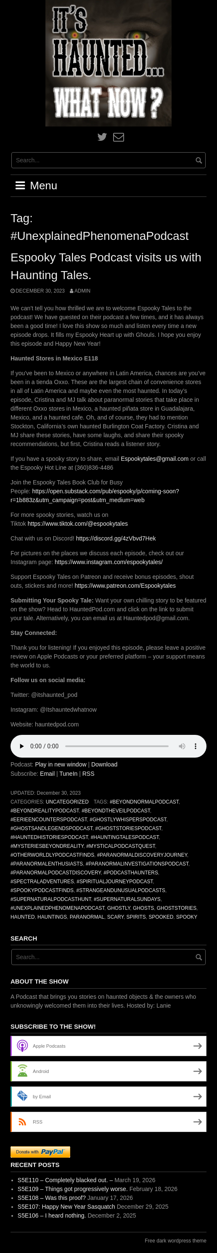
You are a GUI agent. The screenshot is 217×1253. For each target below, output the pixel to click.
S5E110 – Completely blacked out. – (65, 1180)
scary (115, 917)
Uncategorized (67, 802)
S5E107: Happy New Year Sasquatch (66, 1206)
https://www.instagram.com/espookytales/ (109, 562)
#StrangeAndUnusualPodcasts (121, 890)
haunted (22, 917)
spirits (136, 917)
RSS (88, 773)
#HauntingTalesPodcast (125, 837)
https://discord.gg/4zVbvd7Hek (116, 538)
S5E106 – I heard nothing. (52, 1215)
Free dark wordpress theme (175, 1241)
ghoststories (176, 908)
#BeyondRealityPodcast (45, 811)
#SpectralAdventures (42, 882)
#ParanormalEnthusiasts (47, 864)
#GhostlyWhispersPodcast (128, 820)
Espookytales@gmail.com (154, 458)
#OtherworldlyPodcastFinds (52, 855)
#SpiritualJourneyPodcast (115, 882)
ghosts (143, 908)
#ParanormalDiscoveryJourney (142, 855)
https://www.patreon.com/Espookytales (125, 585)
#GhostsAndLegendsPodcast (52, 828)
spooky (186, 917)
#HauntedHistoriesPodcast (49, 837)
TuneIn (68, 773)
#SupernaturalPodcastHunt (51, 899)
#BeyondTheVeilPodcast (116, 811)
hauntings (52, 917)
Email (47, 773)
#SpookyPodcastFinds (42, 890)
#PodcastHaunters (130, 873)
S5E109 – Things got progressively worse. (73, 1189)
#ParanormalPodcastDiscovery (56, 873)
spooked (160, 917)
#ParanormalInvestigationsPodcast (137, 864)
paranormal (87, 917)
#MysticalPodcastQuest (120, 846)
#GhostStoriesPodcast (128, 828)
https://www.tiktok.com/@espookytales (78, 523)
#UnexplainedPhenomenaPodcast (57, 908)
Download (104, 764)
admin (82, 291)
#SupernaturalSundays (127, 899)
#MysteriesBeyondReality (47, 846)
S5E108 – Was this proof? (52, 1197)
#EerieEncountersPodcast (49, 820)
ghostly (118, 908)
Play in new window (60, 764)
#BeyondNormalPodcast (144, 802)
